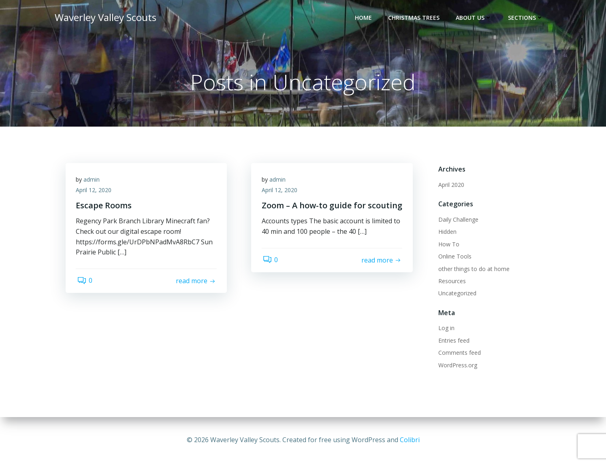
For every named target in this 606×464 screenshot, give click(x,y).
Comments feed (458, 353)
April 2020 (450, 185)
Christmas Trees (415, 18)
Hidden (446, 232)
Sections (526, 18)
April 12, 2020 (95, 193)
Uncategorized (456, 294)
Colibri (410, 439)
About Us (475, 18)
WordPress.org (456, 365)
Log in (445, 329)
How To (447, 244)
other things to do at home (472, 269)
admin (93, 182)
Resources (451, 282)
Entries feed (452, 341)
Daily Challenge (457, 220)
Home (364, 18)
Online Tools (453, 257)
